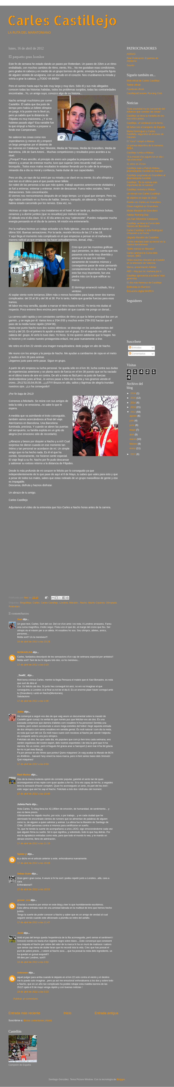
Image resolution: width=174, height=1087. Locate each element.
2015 (133, 398)
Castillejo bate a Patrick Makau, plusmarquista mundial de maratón (145, 169)
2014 (133, 402)
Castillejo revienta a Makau (141, 189)
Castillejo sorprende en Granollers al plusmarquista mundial (146, 176)
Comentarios (137, 353)
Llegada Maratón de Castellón (142, 237)
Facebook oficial (135, 89)
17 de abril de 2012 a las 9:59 (33, 764)
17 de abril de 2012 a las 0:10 (33, 664)
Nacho (83, 602)
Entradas (135, 347)
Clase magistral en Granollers (142, 206)
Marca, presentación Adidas (141, 267)
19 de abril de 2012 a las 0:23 (33, 991)
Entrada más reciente (24, 1013)
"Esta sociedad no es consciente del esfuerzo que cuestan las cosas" (146, 110)
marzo (133, 439)
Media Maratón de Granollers (142, 210)
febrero (134, 444)
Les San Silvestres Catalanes (142, 219)
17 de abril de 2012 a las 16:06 (33, 863)
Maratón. (74, 602)
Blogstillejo (25, 602)
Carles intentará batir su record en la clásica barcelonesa (146, 243)
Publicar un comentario (25, 998)
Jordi (20, 933)
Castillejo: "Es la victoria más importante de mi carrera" (142, 183)
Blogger (121, 1079)
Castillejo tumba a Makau (140, 152)
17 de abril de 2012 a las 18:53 (33, 889)
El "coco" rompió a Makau (140, 141)
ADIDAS (131, 54)
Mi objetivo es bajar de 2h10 (142, 198)
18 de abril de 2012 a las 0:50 (33, 962)
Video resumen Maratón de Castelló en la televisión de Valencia (146, 261)
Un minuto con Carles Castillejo (143, 193)
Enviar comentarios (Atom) (38, 1020)
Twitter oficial (134, 85)
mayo (133, 430)
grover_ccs (23, 900)
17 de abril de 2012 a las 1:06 (33, 701)
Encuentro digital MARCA (140, 291)
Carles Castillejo (62, 20)
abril (132, 434)
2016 (133, 393)
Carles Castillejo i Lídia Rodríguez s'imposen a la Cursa (145, 231)
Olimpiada (111, 602)
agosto (133, 416)
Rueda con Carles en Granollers (144, 202)
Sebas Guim (24, 873)
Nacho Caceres (96, 602)
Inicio (67, 1013)
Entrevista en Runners (138, 287)
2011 (133, 454)
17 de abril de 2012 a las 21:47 (33, 922)
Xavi (19, 619)
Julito (20, 711)
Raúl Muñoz (24, 774)
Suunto (130, 65)
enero (133, 448)
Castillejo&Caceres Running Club (144, 93)
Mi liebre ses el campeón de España (146, 127)
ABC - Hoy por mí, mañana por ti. (144, 271)
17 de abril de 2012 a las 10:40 (33, 793)
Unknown (22, 972)
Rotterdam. (14, 606)
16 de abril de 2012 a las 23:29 (33, 641)
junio (132, 425)
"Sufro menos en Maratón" (141, 249)
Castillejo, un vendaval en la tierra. (145, 123)
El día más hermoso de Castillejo (144, 282)
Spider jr (22, 854)
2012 (133, 412)
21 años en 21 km (136, 164)
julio (132, 420)
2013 (133, 407)
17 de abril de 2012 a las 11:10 (33, 843)
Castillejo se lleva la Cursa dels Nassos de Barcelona (143, 224)
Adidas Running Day (137, 215)
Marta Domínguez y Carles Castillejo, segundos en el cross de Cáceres (145, 134)
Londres (63, 602)
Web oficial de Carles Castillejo (143, 80)
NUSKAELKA (24, 652)
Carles (36, 602)
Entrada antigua (106, 1013)
